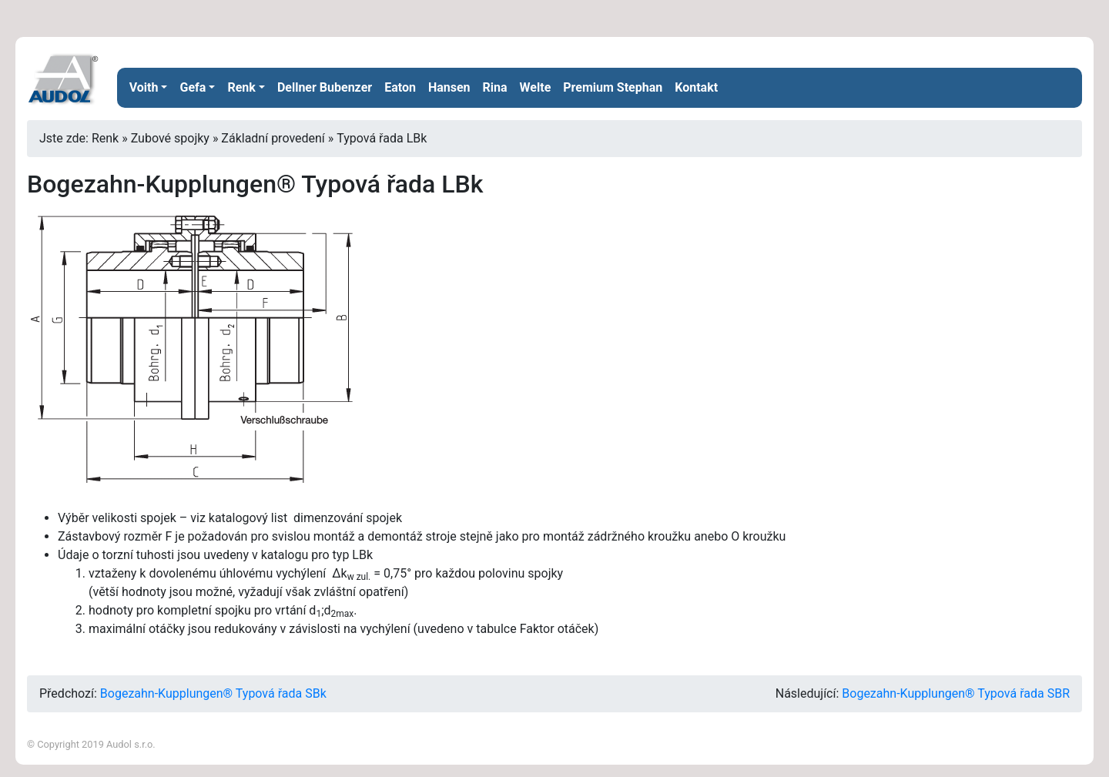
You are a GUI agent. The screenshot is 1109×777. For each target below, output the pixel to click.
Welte (535, 87)
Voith (144, 87)
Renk (241, 87)
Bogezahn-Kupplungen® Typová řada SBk (213, 693)
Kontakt (696, 87)
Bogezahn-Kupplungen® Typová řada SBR (956, 693)
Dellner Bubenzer (324, 87)
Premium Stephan (612, 87)
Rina (495, 87)
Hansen (449, 87)
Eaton (400, 87)
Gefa (192, 87)
